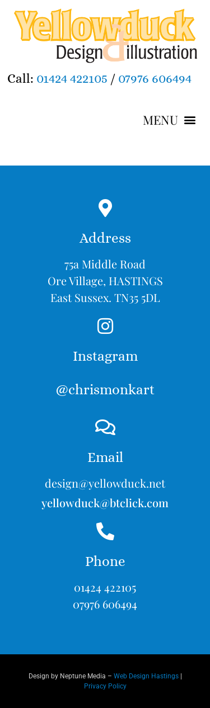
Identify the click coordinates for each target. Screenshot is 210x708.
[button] (169, 119)
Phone (105, 561)
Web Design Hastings (146, 676)
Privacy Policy (105, 686)
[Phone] (105, 531)
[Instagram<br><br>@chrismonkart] (105, 326)
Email (105, 457)
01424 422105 (72, 78)
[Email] (105, 427)
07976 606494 (155, 78)
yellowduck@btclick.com (105, 502)
